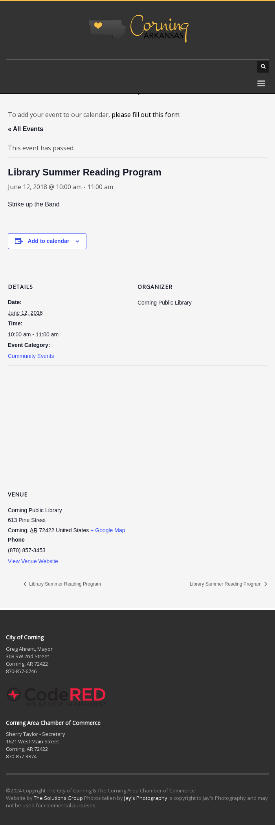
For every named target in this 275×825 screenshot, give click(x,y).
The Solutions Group (58, 797)
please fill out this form (146, 114)
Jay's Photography (145, 797)
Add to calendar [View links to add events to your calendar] (49, 241)
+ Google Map (107, 530)
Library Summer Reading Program (64, 584)
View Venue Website (33, 561)
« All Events (25, 129)
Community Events (31, 356)
